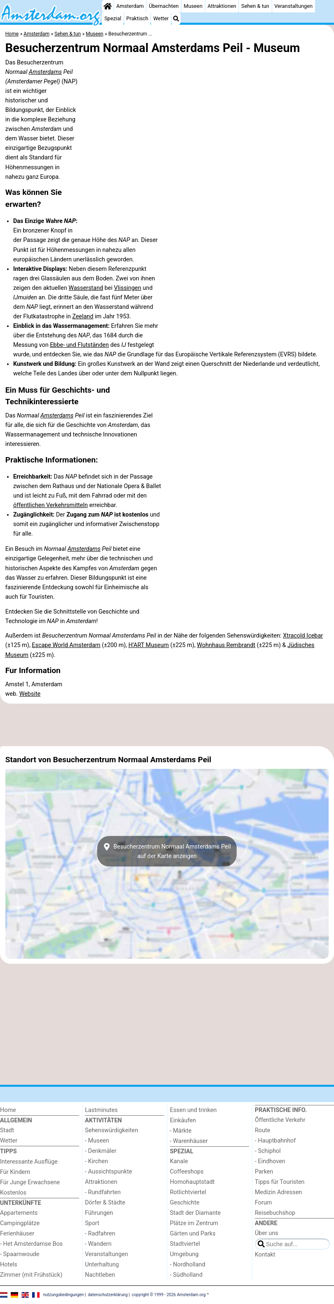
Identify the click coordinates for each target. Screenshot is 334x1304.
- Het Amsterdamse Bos (31, 1243)
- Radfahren (100, 1233)
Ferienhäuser (17, 1233)
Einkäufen (183, 1120)
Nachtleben (100, 1274)
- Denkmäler (100, 1151)
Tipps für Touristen (279, 1181)
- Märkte (180, 1130)
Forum (263, 1202)
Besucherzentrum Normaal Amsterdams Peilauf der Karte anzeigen (167, 851)
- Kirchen (96, 1161)
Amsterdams (45, 72)
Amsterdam (130, 6)
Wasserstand (85, 288)
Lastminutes (101, 1110)
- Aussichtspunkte (108, 1171)
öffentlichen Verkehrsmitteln (50, 505)
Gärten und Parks (193, 1233)
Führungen (99, 1212)
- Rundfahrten (103, 1192)
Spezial (112, 18)
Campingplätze (20, 1223)
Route (262, 1130)
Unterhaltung (102, 1264)
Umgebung (184, 1254)
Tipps (8, 1151)
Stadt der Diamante (195, 1212)
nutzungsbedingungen (63, 1294)
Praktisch (137, 18)
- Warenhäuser (189, 1141)
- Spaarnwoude (19, 1254)
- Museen (97, 1140)
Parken (264, 1171)
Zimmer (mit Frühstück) (31, 1274)
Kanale (179, 1161)
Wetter (161, 18)
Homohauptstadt (192, 1181)
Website (30, 693)
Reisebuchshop (275, 1212)
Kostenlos (13, 1192)
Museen (193, 6)
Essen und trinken (193, 1110)
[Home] (107, 6)
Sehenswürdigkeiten (111, 1130)
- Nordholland (187, 1264)
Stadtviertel (185, 1243)
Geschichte (185, 1202)
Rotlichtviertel (188, 1192)
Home (8, 1110)
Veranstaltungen (293, 6)
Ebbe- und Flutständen (79, 345)
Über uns (266, 1233)
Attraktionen (221, 6)
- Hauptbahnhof (275, 1140)
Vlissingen (127, 288)
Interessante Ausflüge (29, 1161)
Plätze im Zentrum (194, 1223)
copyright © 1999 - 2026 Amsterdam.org (169, 1294)
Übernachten (164, 6)
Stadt (7, 1130)
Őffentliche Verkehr (280, 1120)
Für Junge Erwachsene (30, 1182)
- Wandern (98, 1243)
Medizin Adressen (278, 1192)
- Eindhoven (270, 1161)
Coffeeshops (187, 1171)
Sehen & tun (255, 6)
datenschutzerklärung (107, 1294)
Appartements (19, 1212)
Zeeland (82, 316)
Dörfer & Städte (105, 1202)
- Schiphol (268, 1151)
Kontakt (265, 1254)
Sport (92, 1223)
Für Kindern (15, 1172)
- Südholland (186, 1274)
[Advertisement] (167, 725)
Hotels (8, 1264)
